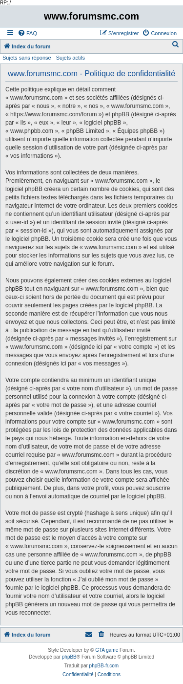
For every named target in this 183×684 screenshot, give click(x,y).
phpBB (69, 657)
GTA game (106, 650)
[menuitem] (27, 33)
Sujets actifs (70, 58)
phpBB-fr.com (104, 665)
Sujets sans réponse (26, 58)
